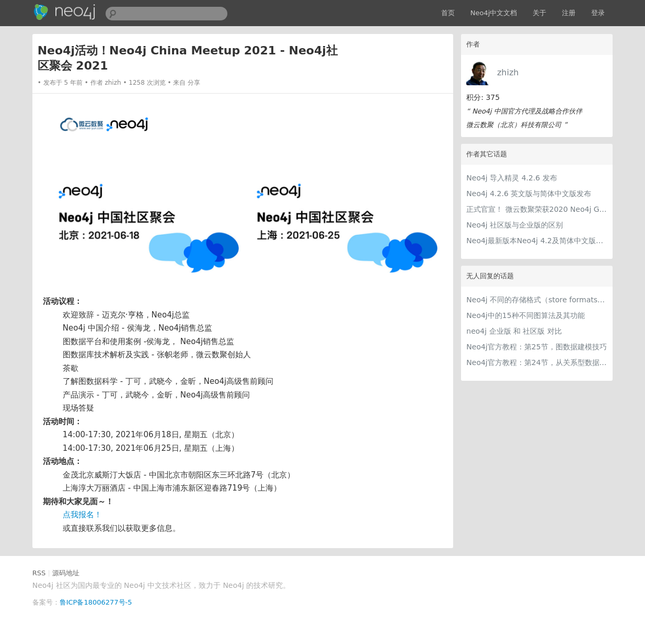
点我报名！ (82, 514)
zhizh (508, 72)
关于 (539, 13)
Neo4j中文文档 (493, 13)
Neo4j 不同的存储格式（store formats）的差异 (536, 300)
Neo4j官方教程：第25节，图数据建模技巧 (536, 347)
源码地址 (65, 573)
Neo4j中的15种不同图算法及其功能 (525, 315)
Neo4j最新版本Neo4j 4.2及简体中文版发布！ (536, 240)
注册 (568, 13)
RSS (39, 573)
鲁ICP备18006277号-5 (96, 602)
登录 (598, 13)
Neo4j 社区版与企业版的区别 (514, 225)
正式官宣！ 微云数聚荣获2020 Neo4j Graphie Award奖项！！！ (536, 209)
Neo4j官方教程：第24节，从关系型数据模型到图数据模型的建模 (536, 362)
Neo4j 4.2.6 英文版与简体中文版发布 (528, 193)
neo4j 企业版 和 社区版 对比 (514, 331)
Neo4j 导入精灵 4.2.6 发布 (511, 178)
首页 (448, 13)
